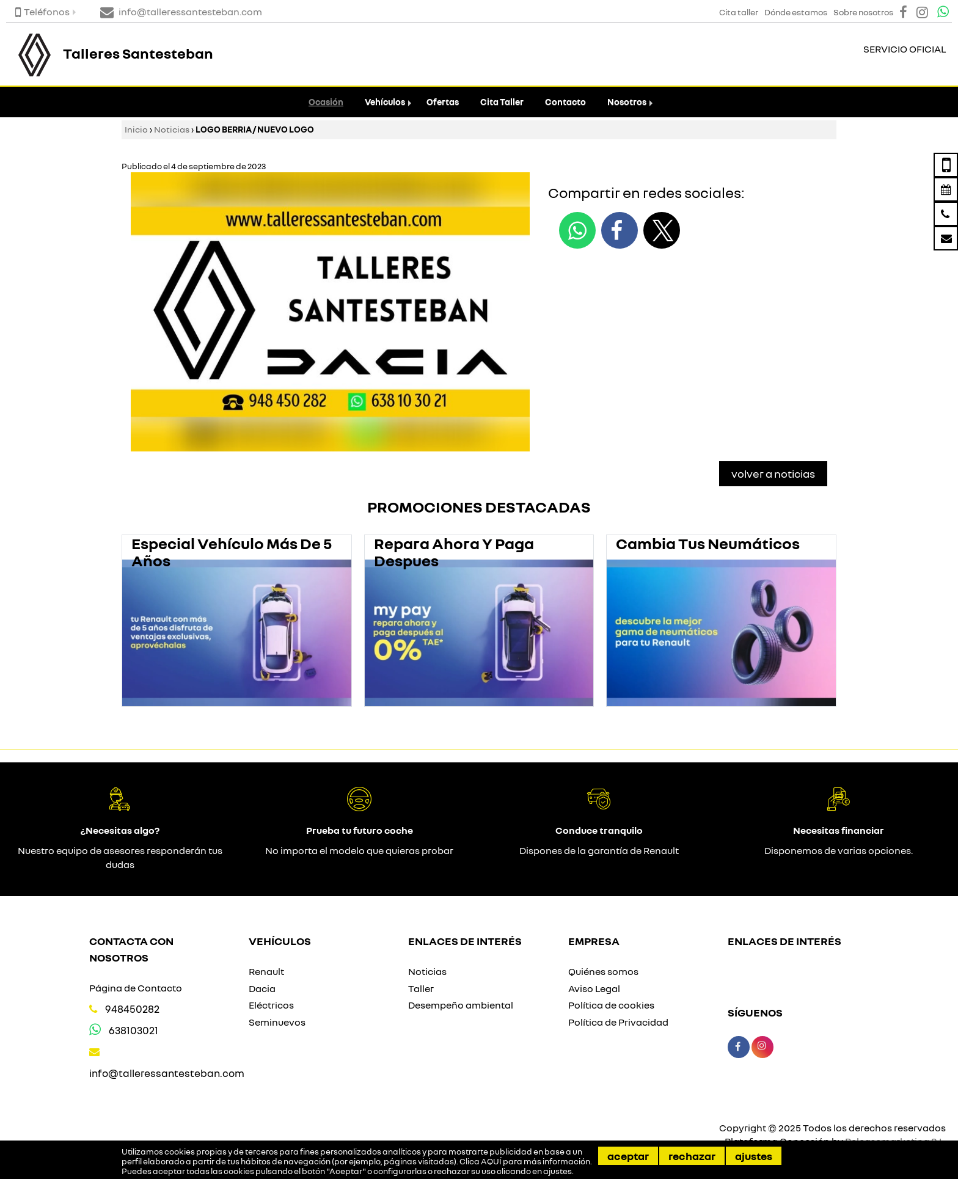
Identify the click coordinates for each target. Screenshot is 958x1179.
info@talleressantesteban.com (166, 1073)
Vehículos (385, 102)
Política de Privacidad (618, 1022)
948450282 (132, 1008)
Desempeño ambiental (460, 1005)
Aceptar (628, 1156)
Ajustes (753, 1156)
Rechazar (691, 1156)
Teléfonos (42, 11)
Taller (421, 988)
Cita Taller (502, 102)
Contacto (565, 102)
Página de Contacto (135, 988)
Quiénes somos (603, 971)
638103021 (133, 1030)
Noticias (171, 129)
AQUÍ (491, 1161)
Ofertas (442, 102)
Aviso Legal (594, 988)
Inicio (136, 129)
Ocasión (326, 102)
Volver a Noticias (773, 473)
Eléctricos (271, 1005)
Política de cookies (611, 1005)
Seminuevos (277, 1022)
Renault (266, 971)
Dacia (262, 988)
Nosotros (626, 102)
